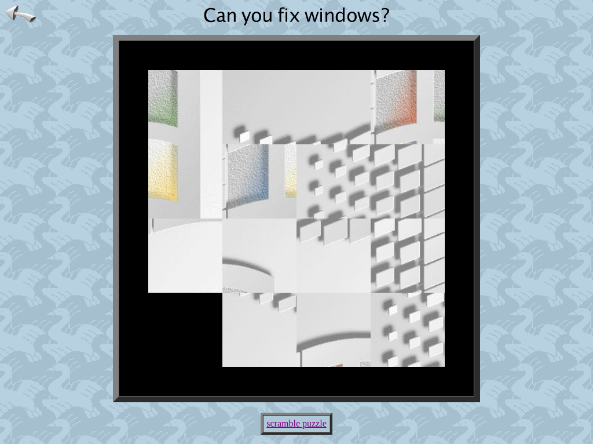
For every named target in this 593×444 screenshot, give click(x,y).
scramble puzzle (296, 423)
